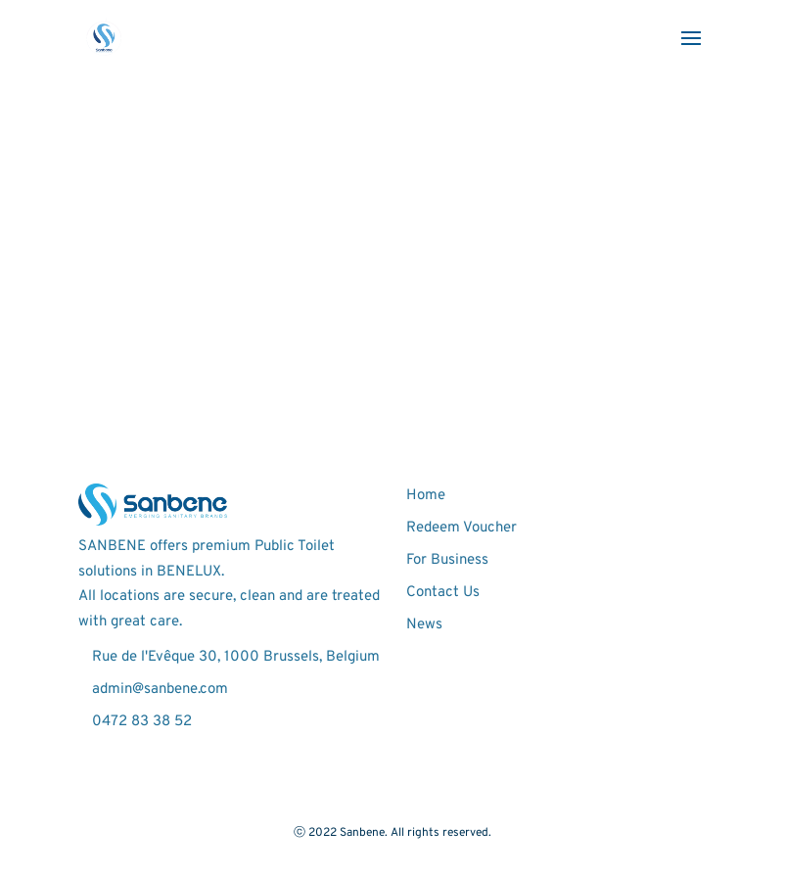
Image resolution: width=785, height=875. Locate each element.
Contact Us (443, 592)
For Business (447, 560)
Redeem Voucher (461, 528)
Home (425, 495)
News (424, 625)
